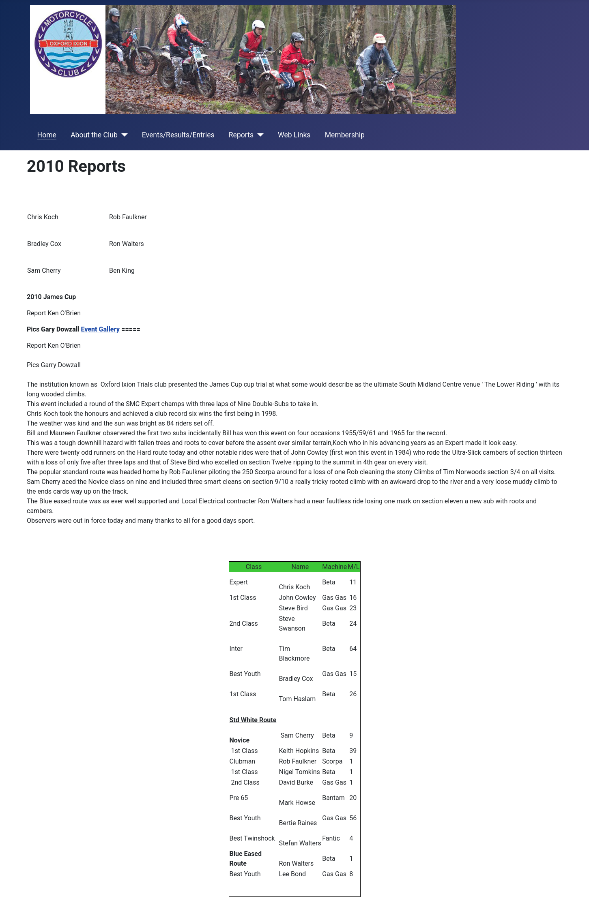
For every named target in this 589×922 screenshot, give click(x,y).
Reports (241, 135)
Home (46, 135)
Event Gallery (100, 329)
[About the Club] (123, 135)
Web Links (294, 135)
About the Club (94, 135)
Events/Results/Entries (178, 135)
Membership (345, 135)
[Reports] (259, 135)
